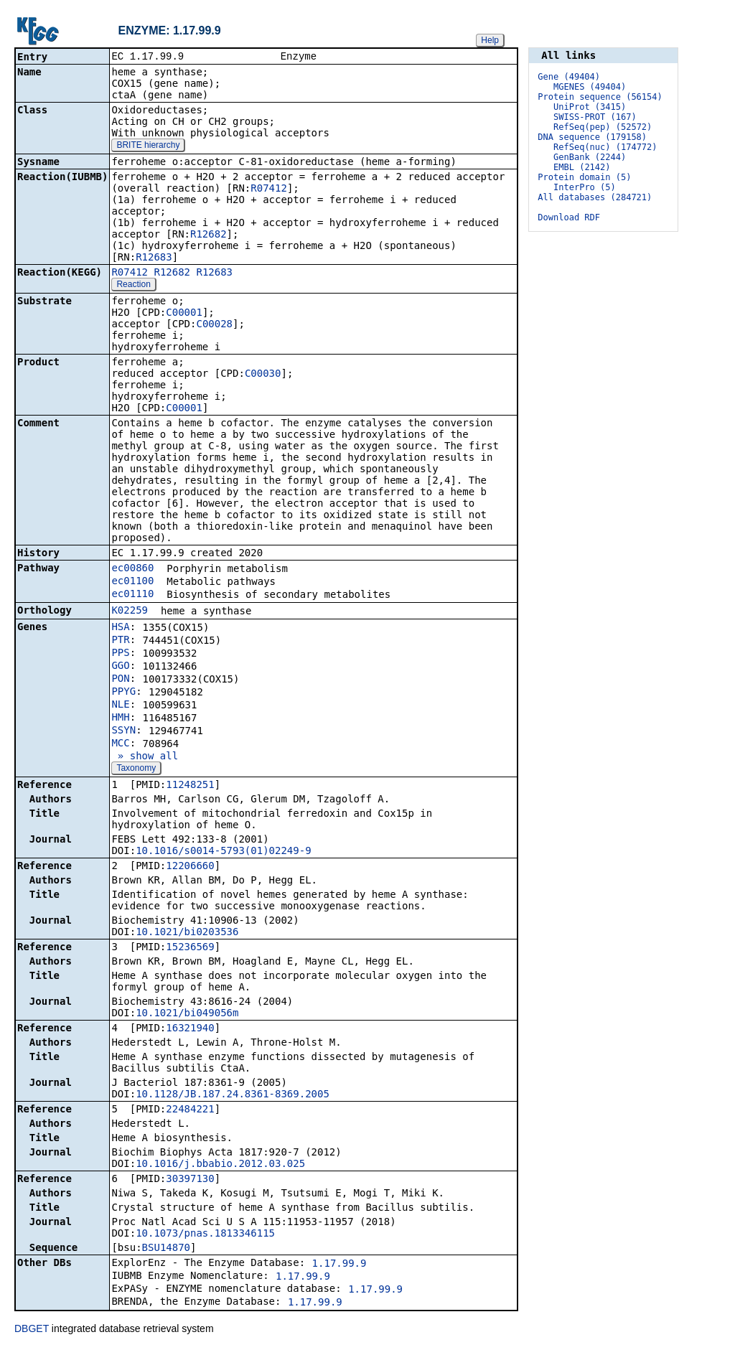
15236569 (190, 948)
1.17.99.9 (339, 1264)
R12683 (154, 258)
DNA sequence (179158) (592, 137)
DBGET (31, 1330)
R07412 (269, 189)
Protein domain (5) (584, 177)
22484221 (190, 1110)
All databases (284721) (595, 197)
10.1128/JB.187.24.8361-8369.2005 (232, 1095)
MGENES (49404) (589, 87)
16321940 (190, 1029)
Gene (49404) (569, 77)
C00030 (263, 374)
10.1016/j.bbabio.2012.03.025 (220, 1165)
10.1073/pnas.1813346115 (205, 1234)
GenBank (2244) (589, 157)
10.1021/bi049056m (187, 1014)
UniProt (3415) (589, 107)
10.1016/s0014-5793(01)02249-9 (223, 852)
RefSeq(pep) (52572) (602, 127)
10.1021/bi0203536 (187, 933)
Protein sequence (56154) (600, 97)
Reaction (133, 286)
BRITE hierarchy (147, 146)
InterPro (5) (584, 187)
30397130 (190, 1180)
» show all (144, 757)
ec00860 (132, 569)
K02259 (129, 611)
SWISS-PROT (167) (595, 117)
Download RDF (569, 217)
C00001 (184, 313)
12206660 (190, 867)
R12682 (208, 235)
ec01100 (132, 582)
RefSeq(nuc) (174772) (605, 147)
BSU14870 (166, 1249)
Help (490, 40)
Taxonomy (136, 769)
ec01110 (132, 595)
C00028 (214, 325)
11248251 (190, 786)
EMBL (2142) (581, 167)
